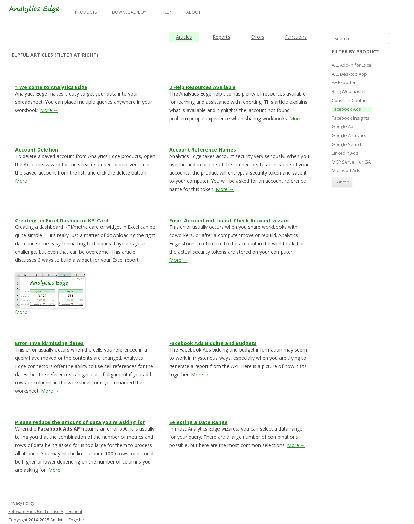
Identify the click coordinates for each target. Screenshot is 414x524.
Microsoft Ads (346, 171)
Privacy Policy (21, 503)
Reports (221, 37)
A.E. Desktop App (349, 74)
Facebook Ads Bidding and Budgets (213, 343)
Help (166, 12)
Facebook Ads (346, 109)
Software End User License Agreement (45, 511)
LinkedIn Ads (345, 153)
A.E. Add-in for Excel (352, 65)
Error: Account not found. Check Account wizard (229, 220)
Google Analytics (349, 135)
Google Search (347, 144)
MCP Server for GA (351, 162)
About (193, 12)
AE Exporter (344, 83)
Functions (296, 37)
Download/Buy (129, 12)
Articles (184, 37)
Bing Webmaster (349, 91)
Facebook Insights (350, 118)
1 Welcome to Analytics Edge (51, 87)
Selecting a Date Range (198, 422)
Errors (257, 37)
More (49, 110)
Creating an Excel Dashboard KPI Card (61, 220)
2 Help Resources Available (202, 87)
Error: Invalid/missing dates (49, 343)
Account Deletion (36, 149)
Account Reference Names (202, 149)
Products (86, 12)
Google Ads (344, 127)
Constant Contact (350, 100)
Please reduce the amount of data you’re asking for (80, 422)
